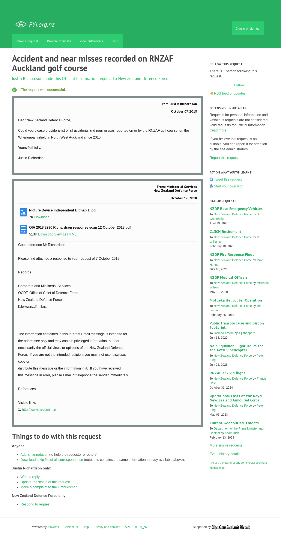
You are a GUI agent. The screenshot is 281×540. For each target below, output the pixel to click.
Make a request (27, 41)
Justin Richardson (27, 78)
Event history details (225, 454)
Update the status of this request (45, 482)
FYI (36, 24)
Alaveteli (53, 527)
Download (42, 217)
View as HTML (65, 234)
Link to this (195, 166)
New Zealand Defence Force (143, 78)
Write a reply (30, 477)
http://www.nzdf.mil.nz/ (39, 409)
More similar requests (226, 445)
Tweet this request (228, 179)
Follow (239, 85)
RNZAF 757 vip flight (227, 372)
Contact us (70, 527)
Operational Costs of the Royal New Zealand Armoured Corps (236, 398)
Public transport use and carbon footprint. (237, 325)
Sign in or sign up (248, 28)
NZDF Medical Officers (229, 277)
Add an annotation (34, 454)
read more (218, 130)
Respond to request (36, 504)
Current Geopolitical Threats (234, 422)
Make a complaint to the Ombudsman (49, 487)
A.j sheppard (246, 333)
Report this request (224, 158)
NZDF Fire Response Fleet (232, 254)
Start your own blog (228, 186)
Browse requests (59, 41)
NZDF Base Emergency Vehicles (236, 208)
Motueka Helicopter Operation (236, 300)
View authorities (91, 41)
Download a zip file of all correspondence (52, 460)
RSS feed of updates (230, 93)
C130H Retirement (225, 231)
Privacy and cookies (106, 527)
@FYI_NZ (141, 527)
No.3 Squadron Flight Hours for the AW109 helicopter (236, 348)
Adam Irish (232, 433)
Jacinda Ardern (224, 333)
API (127, 527)
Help (115, 41)
